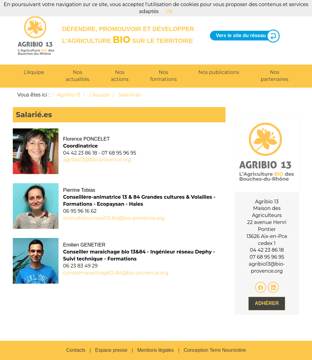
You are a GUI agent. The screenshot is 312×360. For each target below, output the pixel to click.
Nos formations (163, 75)
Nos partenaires (275, 75)
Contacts (75, 350)
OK (169, 11)
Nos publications (218, 72)
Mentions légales (155, 350)
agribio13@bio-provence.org (97, 160)
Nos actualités (77, 75)
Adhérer (267, 303)
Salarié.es (129, 95)
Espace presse (111, 350)
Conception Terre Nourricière (215, 350)
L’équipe (33, 72)
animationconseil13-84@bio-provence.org (114, 218)
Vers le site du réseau (245, 36)
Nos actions (120, 75)
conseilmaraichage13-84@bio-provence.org (115, 273)
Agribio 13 (68, 95)
